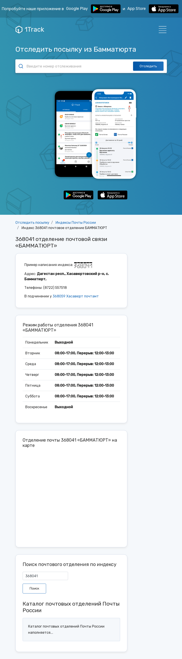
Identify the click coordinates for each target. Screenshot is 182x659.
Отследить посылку (32, 222)
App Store (152, 8)
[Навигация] (161, 30)
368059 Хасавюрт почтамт (76, 296)
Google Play (93, 8)
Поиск (34, 588)
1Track (30, 29)
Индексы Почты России (76, 222)
